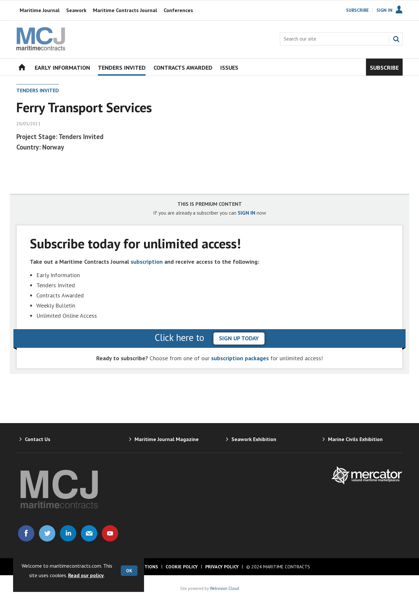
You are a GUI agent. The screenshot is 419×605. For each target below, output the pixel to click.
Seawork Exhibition (253, 439)
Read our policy (86, 575)
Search (396, 39)
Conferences (178, 10)
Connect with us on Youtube (109, 533)
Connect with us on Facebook (26, 533)
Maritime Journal (40, 10)
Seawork (76, 10)
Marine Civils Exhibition (355, 439)
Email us (89, 533)
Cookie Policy (182, 567)
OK (129, 571)
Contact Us (37, 439)
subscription (147, 261)
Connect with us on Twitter (47, 533)
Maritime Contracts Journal (125, 10)
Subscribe (357, 10)
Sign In (384, 10)
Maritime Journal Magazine (167, 439)
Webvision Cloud (224, 588)
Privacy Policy (222, 567)
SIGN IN (246, 212)
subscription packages (240, 358)
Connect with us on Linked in (68, 533)
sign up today (239, 338)
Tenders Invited (37, 90)
